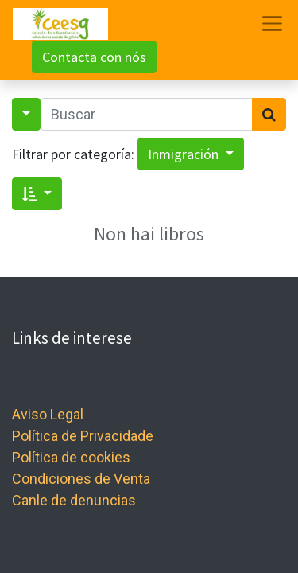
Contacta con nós (94, 57)
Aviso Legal (47, 414)
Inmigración (185, 154)
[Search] (269, 114)
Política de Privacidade (82, 435)
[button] (37, 193)
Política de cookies (71, 457)
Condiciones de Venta (81, 478)
